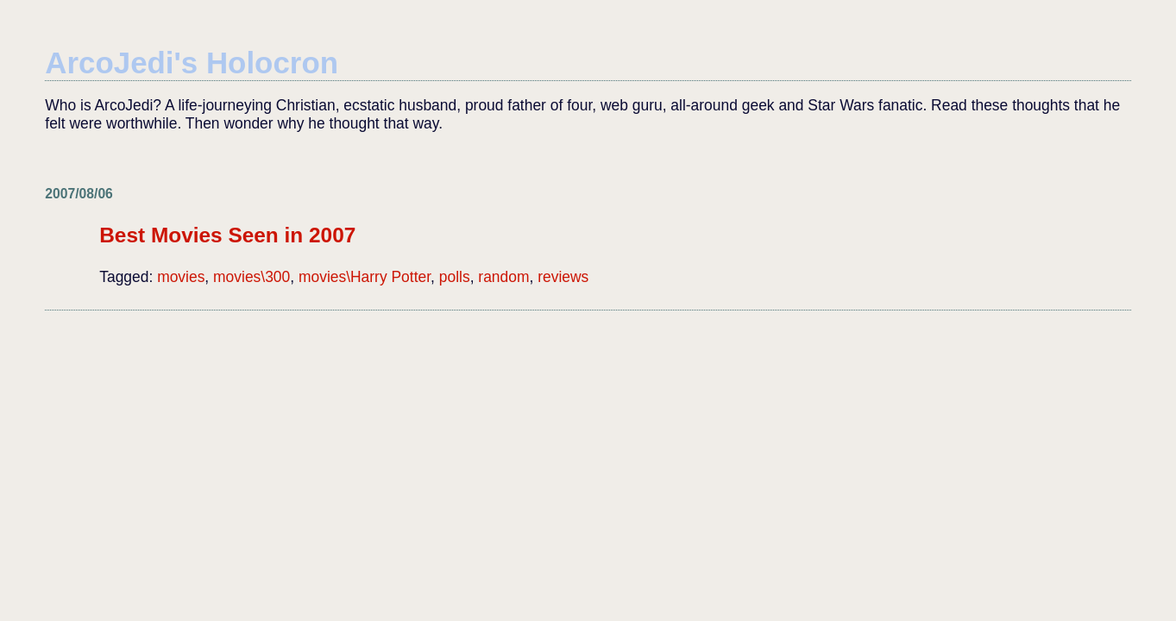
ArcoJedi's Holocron (191, 62)
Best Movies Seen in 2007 (227, 235)
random (503, 276)
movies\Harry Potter (365, 276)
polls (454, 276)
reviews (563, 276)
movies (180, 276)
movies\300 (251, 276)
